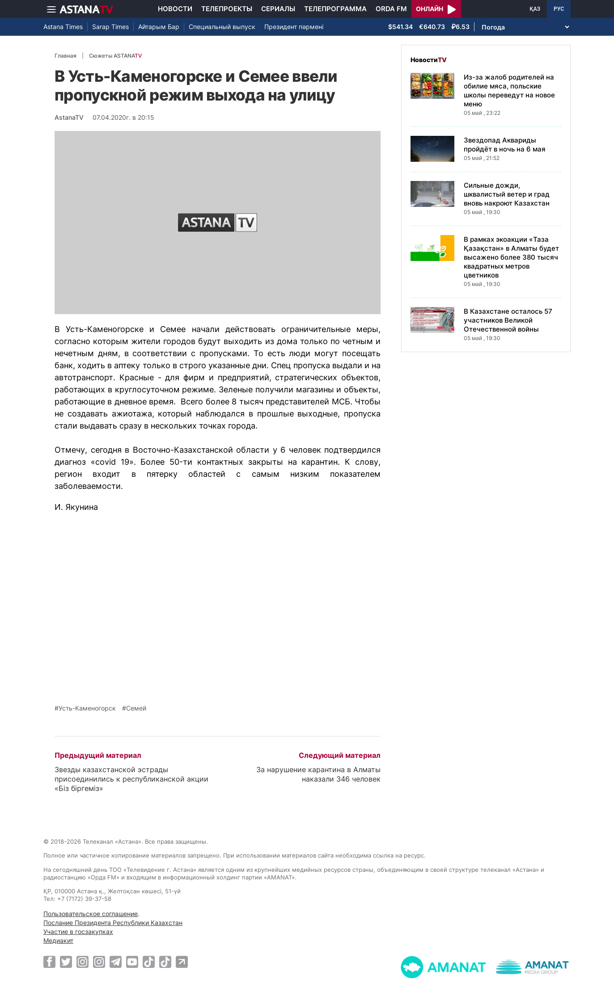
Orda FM (391, 8)
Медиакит (58, 940)
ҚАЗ (534, 9)
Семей (136, 708)
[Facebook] (49, 962)
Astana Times (63, 26)
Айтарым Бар (158, 26)
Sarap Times (110, 26)
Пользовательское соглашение (90, 913)
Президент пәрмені (293, 26)
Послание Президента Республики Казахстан (112, 922)
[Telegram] (115, 962)
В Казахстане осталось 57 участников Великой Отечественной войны (508, 320)
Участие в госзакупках (78, 931)
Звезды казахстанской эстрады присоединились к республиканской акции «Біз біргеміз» (131, 779)
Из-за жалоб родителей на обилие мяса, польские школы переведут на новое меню (509, 90)
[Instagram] (82, 962)
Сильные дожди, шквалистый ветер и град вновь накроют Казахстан (507, 194)
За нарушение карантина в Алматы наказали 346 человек (318, 774)
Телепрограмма (335, 8)
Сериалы (278, 8)
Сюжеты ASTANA (115, 55)
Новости (175, 8)
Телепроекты (226, 8)
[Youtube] (132, 962)
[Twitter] (66, 962)
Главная (65, 55)
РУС (559, 9)
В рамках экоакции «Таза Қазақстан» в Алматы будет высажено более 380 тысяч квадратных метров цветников (511, 257)
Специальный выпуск (222, 26)
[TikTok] (148, 962)
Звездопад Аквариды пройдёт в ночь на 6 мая (505, 144)
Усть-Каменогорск (87, 708)
